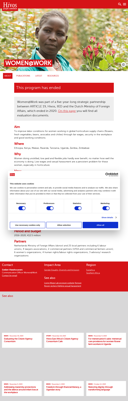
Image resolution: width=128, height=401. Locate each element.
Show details (107, 217)
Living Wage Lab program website (59, 283)
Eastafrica (90, 270)
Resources (53, 76)
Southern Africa (93, 273)
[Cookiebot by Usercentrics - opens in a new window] (107, 174)
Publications (23, 76)
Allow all (100, 225)
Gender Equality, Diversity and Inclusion (61, 270)
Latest (38, 76)
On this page (67, 111)
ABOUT (7, 76)
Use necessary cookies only (27, 225)
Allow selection (64, 225)
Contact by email (9, 275)
